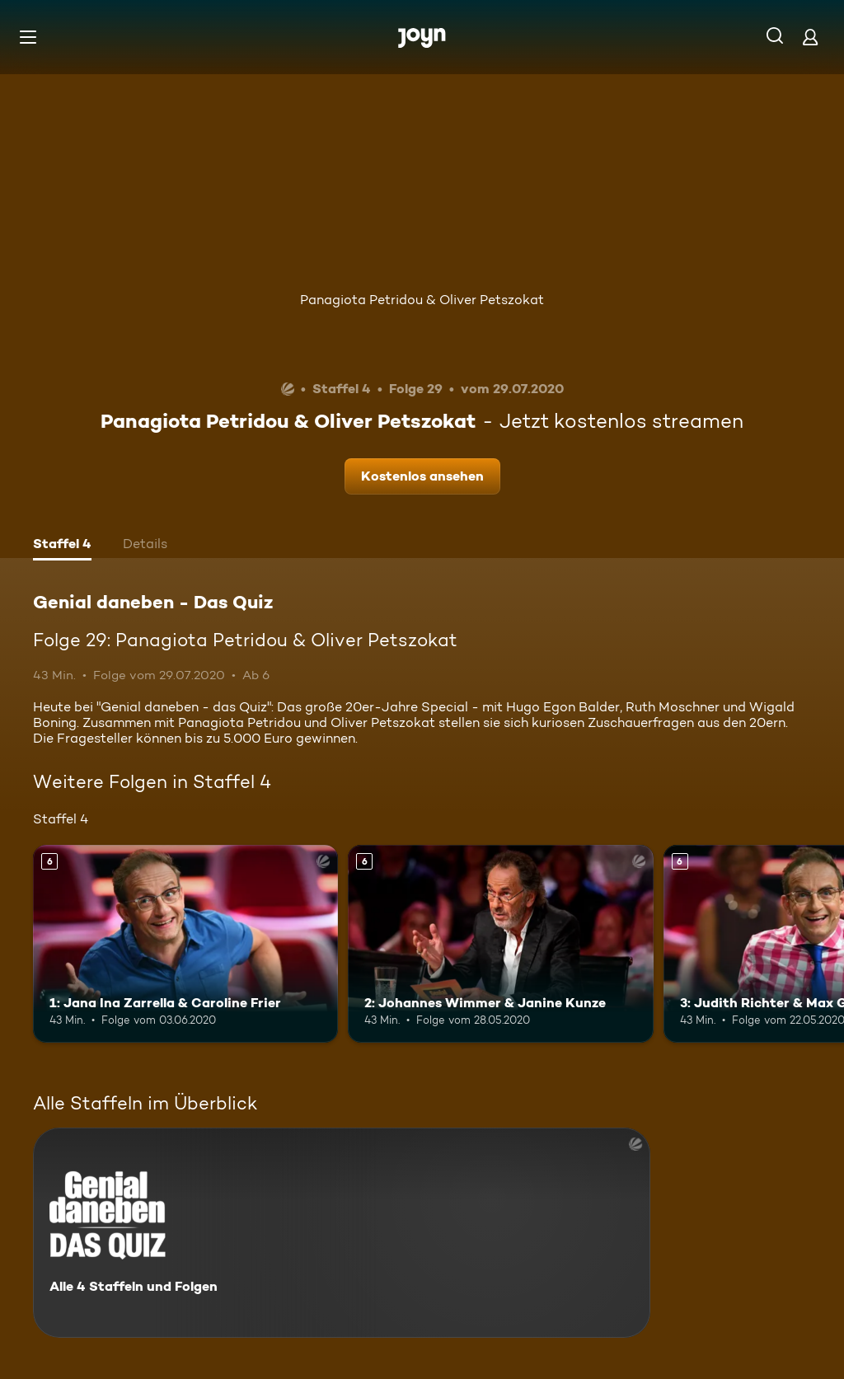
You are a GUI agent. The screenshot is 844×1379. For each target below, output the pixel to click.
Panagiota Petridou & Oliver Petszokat (422, 299)
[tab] (62, 546)
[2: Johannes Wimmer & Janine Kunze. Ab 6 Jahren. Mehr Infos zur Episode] (500, 944)
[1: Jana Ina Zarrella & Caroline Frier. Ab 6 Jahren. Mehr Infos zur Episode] (185, 944)
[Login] (810, 36)
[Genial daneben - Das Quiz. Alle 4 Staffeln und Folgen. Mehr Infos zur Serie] (341, 1233)
